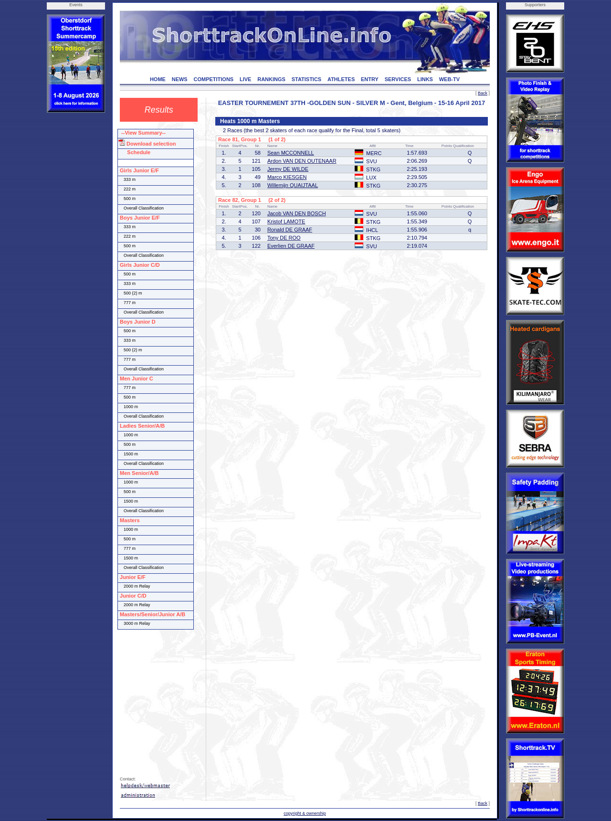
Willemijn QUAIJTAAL (292, 185)
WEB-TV (449, 79)
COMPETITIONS (213, 79)
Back (482, 93)
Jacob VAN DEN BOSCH (296, 213)
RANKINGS (271, 79)
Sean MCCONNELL (290, 153)
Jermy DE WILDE (287, 169)
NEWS (180, 79)
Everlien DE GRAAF (291, 246)
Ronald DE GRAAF (289, 229)
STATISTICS (307, 79)
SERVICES (398, 79)
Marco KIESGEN (287, 177)
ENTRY (370, 79)
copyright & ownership (305, 813)
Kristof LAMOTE (286, 221)
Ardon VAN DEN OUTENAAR (302, 161)
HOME (158, 79)
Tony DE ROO (284, 238)
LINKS (425, 79)
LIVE (245, 79)
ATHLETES (341, 79)
